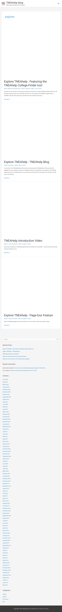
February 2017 (6, 562)
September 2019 (7, 486)
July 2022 (5, 402)
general (10, 88)
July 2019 (5, 491)
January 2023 (6, 387)
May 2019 (5, 496)
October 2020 (6, 453)
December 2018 (6, 508)
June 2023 (5, 379)
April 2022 (5, 409)
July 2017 (5, 550)
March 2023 (6, 384)
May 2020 (5, 466)
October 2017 (6, 543)
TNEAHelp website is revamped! (10, 353)
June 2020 (5, 463)
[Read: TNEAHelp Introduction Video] (31, 210)
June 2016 (5, 582)
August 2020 (6, 458)
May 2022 (5, 406)
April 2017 (5, 557)
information (15, 88)
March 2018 (6, 530)
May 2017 (5, 555)
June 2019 (5, 493)
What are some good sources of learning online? (14, 356)
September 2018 (7, 515)
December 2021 (6, 419)
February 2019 (6, 503)
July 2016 (5, 580)
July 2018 (5, 520)
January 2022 (6, 416)
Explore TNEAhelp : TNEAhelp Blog (26, 162)
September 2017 (7, 545)
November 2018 (7, 510)
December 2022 (6, 389)
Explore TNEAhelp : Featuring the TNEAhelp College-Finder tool (18, 349)
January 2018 (6, 535)
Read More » (7, 99)
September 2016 (7, 575)
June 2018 (5, 523)
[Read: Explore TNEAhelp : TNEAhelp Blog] (31, 131)
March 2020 (6, 471)
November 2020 (7, 451)
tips (19, 88)
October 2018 (6, 513)
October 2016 (6, 572)
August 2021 (6, 429)
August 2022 (6, 399)
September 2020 (7, 456)
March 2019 (6, 501)
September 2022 (7, 397)
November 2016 (7, 570)
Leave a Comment (25, 88)
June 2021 (5, 434)
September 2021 (7, 426)
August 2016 (6, 577)
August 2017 (6, 548)
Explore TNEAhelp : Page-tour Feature (28, 315)
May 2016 (5, 585)
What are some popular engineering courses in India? (24, 370)
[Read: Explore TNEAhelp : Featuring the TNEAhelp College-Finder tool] (31, 51)
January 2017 (6, 565)
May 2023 (5, 382)
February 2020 (6, 473)
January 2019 (6, 505)
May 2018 (5, 525)
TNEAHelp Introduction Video (23, 240)
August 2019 (6, 488)
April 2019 (5, 498)
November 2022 (7, 392)
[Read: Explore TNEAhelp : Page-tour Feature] (31, 284)
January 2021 (6, 446)
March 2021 (6, 441)
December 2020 (6, 448)
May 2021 (5, 436)
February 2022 (6, 414)
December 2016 (6, 567)
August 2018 (6, 518)
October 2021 (6, 424)
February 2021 (6, 444)
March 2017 (6, 560)
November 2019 (7, 481)
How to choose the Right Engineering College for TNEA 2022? (30, 368)
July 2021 (5, 431)
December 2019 (6, 478)
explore (6, 88)
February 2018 (6, 533)
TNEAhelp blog (14, 2)
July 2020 (5, 461)
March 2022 (6, 411)
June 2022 (5, 404)
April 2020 (5, 468)
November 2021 (7, 421)
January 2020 (6, 476)
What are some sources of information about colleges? (16, 358)
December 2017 (6, 538)
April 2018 (5, 528)
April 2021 (5, 439)
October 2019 (6, 483)
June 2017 (5, 552)
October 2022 (6, 394)
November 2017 (7, 540)
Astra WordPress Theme (42, 608)
